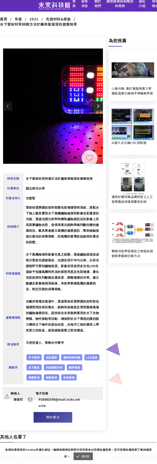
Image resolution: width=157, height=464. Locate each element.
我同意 (85, 456)
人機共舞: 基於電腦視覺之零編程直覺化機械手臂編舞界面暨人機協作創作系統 (132, 91)
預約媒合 (53, 417)
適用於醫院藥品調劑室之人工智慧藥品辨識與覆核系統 (132, 199)
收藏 (89, 158)
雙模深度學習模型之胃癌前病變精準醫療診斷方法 (132, 253)
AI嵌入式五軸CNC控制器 (129, 142)
